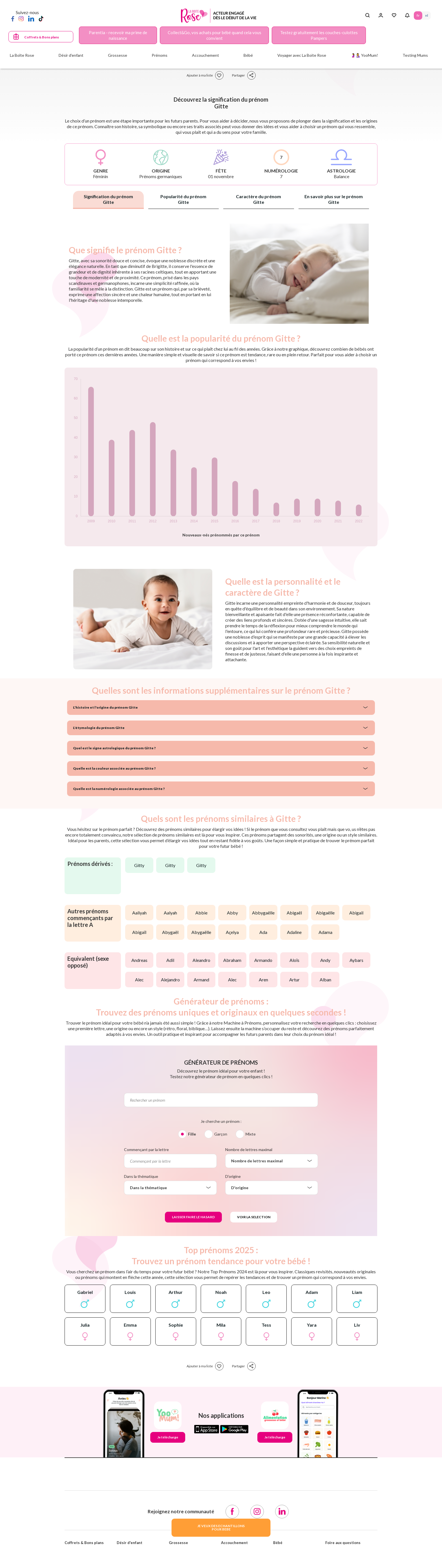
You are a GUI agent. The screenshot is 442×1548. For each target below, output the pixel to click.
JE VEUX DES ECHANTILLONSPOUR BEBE (221, 1527)
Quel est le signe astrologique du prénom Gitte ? (114, 748)
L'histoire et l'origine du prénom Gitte (105, 707)
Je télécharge (167, 1437)
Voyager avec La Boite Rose (301, 55)
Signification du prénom (108, 199)
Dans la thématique (141, 1176)
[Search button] (367, 15)
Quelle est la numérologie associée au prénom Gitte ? (119, 789)
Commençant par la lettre (146, 1149)
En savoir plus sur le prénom (333, 199)
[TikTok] (41, 18)
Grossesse (178, 1542)
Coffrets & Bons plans (41, 37)
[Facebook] (12, 18)
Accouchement (234, 1542)
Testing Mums (415, 55)
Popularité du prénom (183, 199)
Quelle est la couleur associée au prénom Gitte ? (114, 768)
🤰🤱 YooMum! (364, 55)
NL (426, 15)
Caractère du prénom (258, 199)
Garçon (220, 1134)
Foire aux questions (343, 1542)
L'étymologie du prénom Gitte (99, 728)
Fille (192, 1134)
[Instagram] (21, 18)
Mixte (251, 1134)
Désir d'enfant (129, 1542)
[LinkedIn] (31, 18)
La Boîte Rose (22, 55)
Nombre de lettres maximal (248, 1149)
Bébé (277, 1542)
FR (418, 15)
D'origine (233, 1176)
